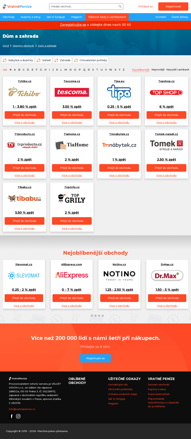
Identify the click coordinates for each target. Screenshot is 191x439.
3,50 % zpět (71, 106)
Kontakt (161, 17)
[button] (88, 316)
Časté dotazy (180, 17)
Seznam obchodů (159, 384)
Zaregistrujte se (73, 25)
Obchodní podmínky (120, 389)
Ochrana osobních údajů (122, 394)
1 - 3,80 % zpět (24, 106)
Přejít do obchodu (24, 115)
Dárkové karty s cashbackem (107, 17)
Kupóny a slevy (30, 17)
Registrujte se (95, 358)
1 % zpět (119, 160)
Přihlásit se (145, 6)
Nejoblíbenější (141, 69)
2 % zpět (25, 160)
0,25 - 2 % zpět (24, 290)
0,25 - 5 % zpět (119, 106)
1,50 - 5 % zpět (167, 290)
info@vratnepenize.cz (22, 409)
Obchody (9, 17)
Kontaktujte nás (118, 384)
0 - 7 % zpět (71, 290)
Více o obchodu (24, 122)
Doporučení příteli (159, 394)
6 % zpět (166, 106)
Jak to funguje (56, 17)
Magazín (76, 17)
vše (5, 69)
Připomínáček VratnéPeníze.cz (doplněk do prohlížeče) (163, 402)
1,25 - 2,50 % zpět (119, 290)
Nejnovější (160, 69)
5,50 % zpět (24, 212)
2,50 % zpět (166, 160)
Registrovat (173, 6)
